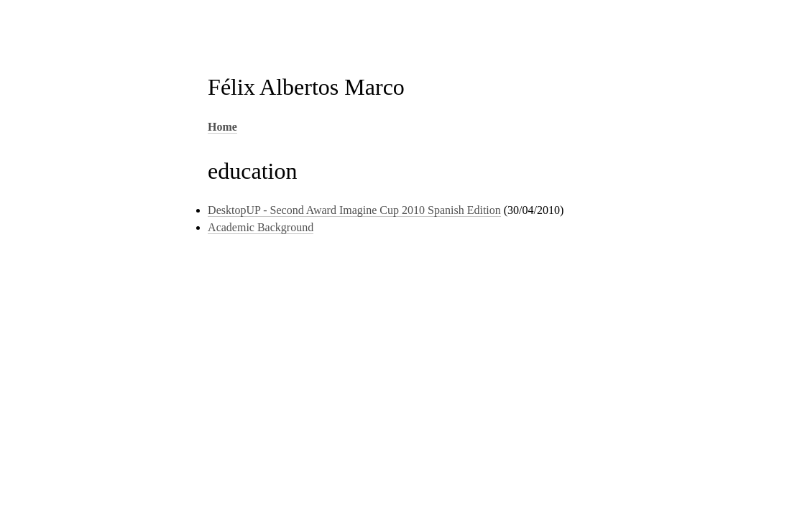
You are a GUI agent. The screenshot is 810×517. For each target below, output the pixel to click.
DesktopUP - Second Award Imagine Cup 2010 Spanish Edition (354, 210)
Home (222, 127)
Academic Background (260, 227)
